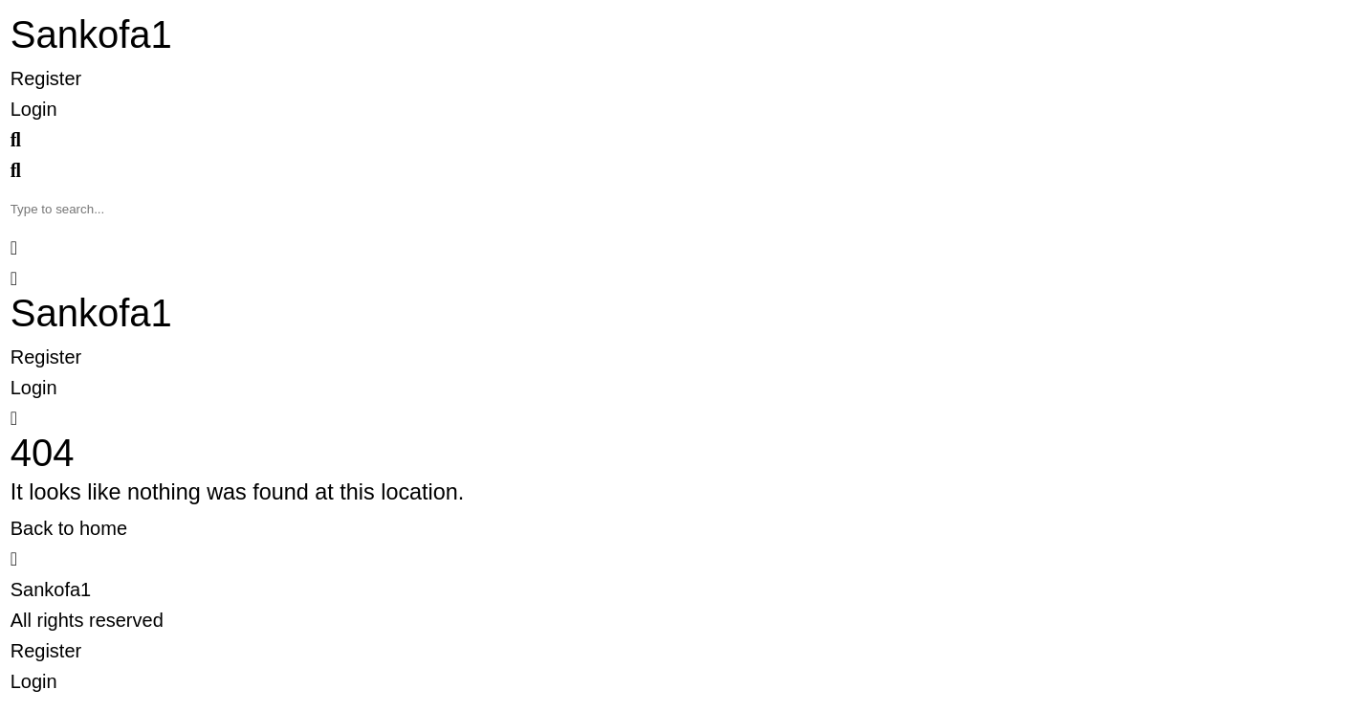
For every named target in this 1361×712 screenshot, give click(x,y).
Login (34, 109)
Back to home (69, 528)
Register (46, 78)
